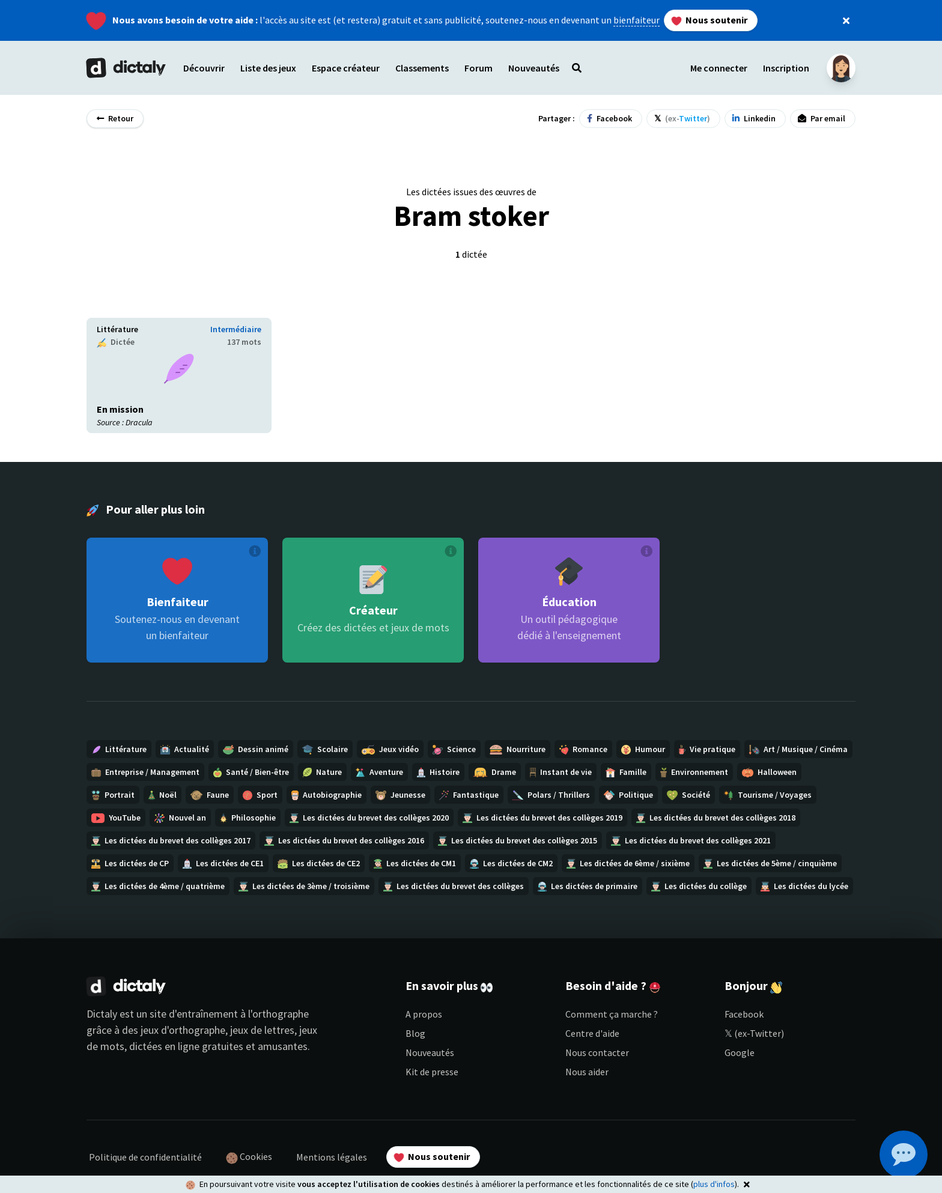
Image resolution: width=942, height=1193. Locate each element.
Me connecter (718, 68)
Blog (415, 1033)
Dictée (116, 342)
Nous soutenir (709, 20)
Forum (478, 68)
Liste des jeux (268, 68)
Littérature (117, 329)
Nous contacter (597, 1052)
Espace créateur (346, 68)
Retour (115, 118)
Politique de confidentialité (145, 1157)
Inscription (786, 68)
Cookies (249, 1157)
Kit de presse (432, 1072)
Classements (422, 68)
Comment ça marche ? (611, 1014)
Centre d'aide (592, 1033)
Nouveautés (430, 1052)
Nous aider (587, 1072)
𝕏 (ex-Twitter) (754, 1033)
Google (740, 1052)
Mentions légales (331, 1157)
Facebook (744, 1014)
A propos (424, 1014)
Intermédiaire (235, 329)
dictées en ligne (164, 1046)
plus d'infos (714, 1184)
